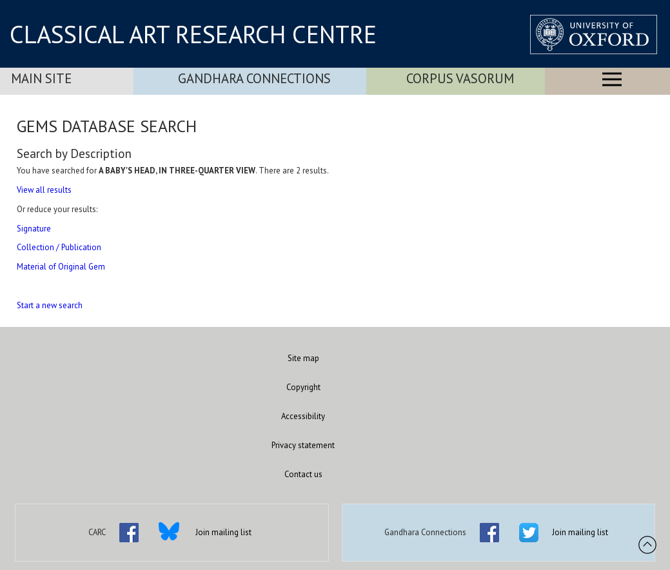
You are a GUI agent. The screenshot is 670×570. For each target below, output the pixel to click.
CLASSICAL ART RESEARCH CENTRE (193, 34)
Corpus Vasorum (460, 78)
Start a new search (50, 305)
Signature (34, 228)
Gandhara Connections (254, 78)
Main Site (41, 78)
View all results (44, 189)
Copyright (303, 387)
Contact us (303, 474)
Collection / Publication (59, 247)
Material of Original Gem (61, 266)
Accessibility (303, 416)
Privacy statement (303, 445)
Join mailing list (223, 532)
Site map (303, 358)
